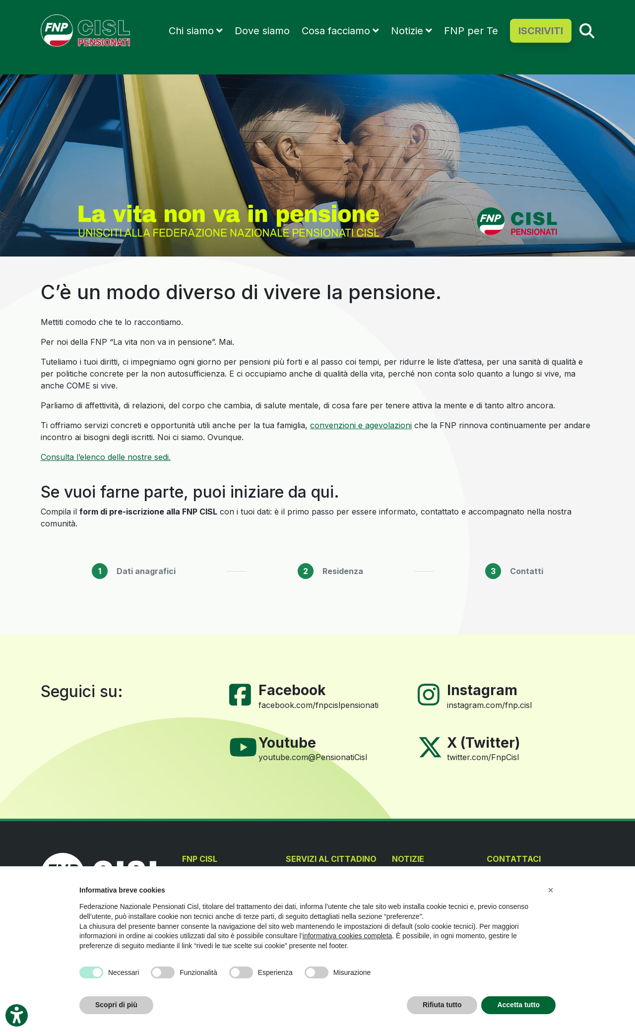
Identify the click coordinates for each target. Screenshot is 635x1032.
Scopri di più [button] (116, 1005)
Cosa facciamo (336, 31)
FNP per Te (471, 31)
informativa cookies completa (347, 936)
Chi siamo (191, 31)
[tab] (134, 571)
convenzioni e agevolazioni (361, 425)
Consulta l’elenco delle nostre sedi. (106, 457)
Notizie (407, 31)
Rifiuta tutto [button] (442, 1005)
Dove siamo (262, 31)
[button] (551, 890)
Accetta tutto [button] (518, 1005)
